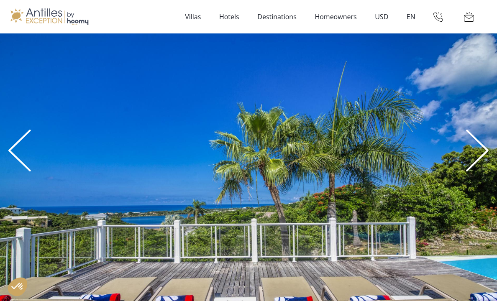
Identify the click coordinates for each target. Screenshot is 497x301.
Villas (193, 16)
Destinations (276, 16)
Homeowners (335, 16)
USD (381, 16)
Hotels (229, 16)
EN (411, 16)
